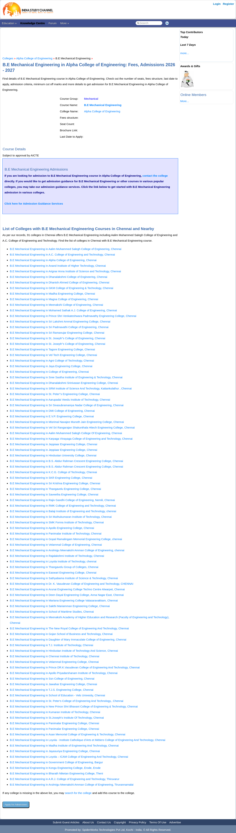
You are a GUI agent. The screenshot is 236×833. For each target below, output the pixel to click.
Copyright (120, 822)
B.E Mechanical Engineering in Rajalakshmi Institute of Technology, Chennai (57, 555)
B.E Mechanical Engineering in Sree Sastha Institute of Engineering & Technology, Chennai (66, 377)
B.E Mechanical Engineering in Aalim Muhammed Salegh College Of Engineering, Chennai (66, 433)
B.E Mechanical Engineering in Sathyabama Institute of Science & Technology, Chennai (64, 578)
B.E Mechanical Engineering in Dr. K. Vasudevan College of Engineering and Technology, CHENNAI (71, 583)
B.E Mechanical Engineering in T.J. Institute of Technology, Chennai (51, 645)
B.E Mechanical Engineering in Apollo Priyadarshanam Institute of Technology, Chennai (64, 673)
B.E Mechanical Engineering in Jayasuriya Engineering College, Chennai (55, 751)
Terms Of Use (157, 822)
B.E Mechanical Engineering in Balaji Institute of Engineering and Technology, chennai (63, 511)
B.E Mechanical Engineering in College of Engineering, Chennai (49, 371)
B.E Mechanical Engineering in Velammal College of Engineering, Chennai (56, 544)
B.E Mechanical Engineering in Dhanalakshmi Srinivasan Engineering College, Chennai (64, 382)
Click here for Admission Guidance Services (33, 203)
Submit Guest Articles (66, 822)
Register (228, 3)
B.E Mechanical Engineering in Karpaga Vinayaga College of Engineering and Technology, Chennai (71, 438)
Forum (53, 23)
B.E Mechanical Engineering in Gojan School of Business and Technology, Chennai (61, 633)
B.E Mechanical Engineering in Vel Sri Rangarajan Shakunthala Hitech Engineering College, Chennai (72, 427)
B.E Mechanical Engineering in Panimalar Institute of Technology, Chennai (55, 533)
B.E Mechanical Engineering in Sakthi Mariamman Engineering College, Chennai (60, 606)
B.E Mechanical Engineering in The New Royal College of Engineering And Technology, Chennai (69, 628)
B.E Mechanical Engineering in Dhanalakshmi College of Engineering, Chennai (58, 276)
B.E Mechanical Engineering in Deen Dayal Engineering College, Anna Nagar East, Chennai (67, 594)
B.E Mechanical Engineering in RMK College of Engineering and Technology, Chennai (63, 505)
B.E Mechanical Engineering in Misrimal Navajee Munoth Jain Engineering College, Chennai (67, 421)
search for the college (78, 793)
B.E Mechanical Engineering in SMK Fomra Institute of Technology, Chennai (57, 522)
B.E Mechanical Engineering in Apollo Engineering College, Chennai (52, 527)
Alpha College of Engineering (34, 58)
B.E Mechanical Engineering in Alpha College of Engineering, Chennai (53, 260)
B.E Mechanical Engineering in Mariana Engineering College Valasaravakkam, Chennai (64, 600)
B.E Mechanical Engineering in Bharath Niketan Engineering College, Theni (56, 773)
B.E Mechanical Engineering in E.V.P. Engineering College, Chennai (52, 416)
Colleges (7, 58)
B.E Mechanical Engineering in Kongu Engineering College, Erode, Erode (55, 767)
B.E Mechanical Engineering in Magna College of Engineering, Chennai (54, 299)
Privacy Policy (137, 822)
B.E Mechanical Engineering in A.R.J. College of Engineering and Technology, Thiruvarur (64, 779)
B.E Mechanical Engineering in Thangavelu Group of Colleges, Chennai (54, 567)
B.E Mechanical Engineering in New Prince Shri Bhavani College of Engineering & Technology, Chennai (74, 706)
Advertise (175, 822)
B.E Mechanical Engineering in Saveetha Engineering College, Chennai (54, 494)
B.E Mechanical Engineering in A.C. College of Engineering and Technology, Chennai (62, 254)
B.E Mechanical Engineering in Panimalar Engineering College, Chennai (54, 723)
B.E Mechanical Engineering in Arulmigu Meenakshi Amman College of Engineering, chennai (67, 550)
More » (64, 23)
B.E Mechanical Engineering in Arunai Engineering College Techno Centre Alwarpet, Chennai (67, 589)
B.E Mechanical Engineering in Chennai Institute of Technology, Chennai (54, 656)
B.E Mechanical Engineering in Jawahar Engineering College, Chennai (53, 684)
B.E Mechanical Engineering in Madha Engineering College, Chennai (52, 293)
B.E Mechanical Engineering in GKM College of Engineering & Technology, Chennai (61, 288)
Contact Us (104, 822)
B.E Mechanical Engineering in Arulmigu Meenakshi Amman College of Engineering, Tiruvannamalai (72, 784)
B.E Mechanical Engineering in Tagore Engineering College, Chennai (52, 349)
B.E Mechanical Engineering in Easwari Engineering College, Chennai (53, 572)
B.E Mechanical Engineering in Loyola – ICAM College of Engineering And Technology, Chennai (69, 756)
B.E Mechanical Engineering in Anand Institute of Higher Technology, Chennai (58, 265)
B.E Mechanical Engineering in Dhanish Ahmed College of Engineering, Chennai (59, 282)
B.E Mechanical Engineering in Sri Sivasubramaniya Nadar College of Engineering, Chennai (66, 405)
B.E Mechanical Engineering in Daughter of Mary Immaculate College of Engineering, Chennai (68, 639)
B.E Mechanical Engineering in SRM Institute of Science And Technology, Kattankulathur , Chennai (71, 388)
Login (217, 3)
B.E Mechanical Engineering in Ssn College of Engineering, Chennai (52, 678)
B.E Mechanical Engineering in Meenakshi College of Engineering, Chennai (56, 304)
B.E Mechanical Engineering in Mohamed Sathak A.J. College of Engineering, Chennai (63, 310)
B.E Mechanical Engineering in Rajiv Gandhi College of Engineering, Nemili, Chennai (62, 500)
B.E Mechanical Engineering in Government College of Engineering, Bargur (56, 762)
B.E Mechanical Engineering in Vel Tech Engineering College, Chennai (53, 355)
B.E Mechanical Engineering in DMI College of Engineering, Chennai (52, 410)
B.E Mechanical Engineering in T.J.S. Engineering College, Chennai (51, 689)
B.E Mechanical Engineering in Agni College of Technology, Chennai (52, 360)
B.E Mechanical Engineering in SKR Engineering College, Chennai (51, 477)
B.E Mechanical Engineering (102, 105)
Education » (9, 23)
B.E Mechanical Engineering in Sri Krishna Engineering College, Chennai (55, 483)
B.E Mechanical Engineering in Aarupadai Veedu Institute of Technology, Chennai (60, 399)
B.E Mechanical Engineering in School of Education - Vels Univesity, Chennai (57, 695)
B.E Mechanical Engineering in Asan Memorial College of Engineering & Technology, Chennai (67, 734)
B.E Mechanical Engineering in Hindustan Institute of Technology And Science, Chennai (64, 650)
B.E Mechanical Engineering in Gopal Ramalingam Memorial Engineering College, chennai (66, 539)
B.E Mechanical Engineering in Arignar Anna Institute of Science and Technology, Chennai (65, 271)
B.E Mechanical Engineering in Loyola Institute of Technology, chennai (53, 561)
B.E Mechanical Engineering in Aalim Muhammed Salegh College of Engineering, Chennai (65, 249)
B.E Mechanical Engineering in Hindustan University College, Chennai (53, 455)
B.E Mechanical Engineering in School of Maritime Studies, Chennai (52, 611)
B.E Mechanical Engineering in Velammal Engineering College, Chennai (54, 661)
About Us (88, 822)
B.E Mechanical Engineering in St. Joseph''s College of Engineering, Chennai (57, 338)
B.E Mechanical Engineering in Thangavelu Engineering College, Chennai (55, 488)
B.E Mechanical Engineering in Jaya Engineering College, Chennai (51, 366)
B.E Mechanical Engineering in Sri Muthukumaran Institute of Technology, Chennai (61, 516)
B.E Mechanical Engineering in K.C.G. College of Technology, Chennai (53, 472)
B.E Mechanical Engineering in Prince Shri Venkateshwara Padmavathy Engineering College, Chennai (73, 315)
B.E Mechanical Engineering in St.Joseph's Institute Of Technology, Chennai (57, 717)
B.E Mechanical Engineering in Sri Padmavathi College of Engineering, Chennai (59, 327)
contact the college (155, 175)
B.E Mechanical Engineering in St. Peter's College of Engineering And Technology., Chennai (66, 700)
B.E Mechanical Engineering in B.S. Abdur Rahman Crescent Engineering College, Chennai (66, 461)
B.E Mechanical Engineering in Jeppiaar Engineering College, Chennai (53, 444)
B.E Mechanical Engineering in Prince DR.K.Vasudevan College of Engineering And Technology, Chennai (75, 667)
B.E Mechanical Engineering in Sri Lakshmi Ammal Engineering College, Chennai (60, 321)
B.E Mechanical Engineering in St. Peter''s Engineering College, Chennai (55, 394)
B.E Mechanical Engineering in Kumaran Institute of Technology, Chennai (55, 712)
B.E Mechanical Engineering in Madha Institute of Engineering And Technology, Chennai (64, 745)
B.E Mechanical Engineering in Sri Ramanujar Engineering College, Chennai (57, 332)
